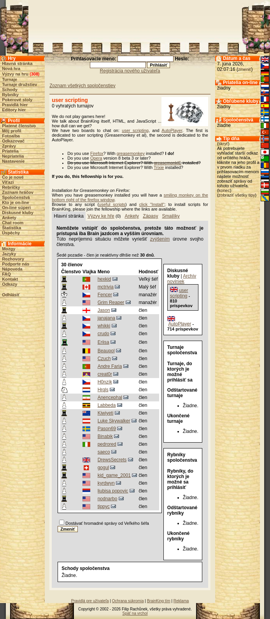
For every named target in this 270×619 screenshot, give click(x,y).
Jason (104, 310)
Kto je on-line (15, 202)
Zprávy (9, 146)
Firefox (96, 153)
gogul (103, 467)
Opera (96, 158)
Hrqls (103, 389)
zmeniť (244, 69)
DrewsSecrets (112, 459)
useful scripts (112, 204)
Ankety (9, 217)
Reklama (181, 601)
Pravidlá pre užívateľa (90, 601)
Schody (10, 89)
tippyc (104, 506)
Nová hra (11, 68)
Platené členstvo (19, 125)
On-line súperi (16, 207)
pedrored (107, 444)
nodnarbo (107, 498)
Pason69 (107, 428)
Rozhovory (13, 259)
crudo (103, 333)
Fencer (105, 294)
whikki (104, 326)
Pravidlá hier (15, 104)
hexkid (104, 279)
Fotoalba (11, 136)
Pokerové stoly (17, 99)
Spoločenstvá (16, 197)
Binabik (105, 436)
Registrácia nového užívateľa (130, 71)
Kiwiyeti (106, 413)
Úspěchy (11, 232)
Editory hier (14, 109)
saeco (104, 452)
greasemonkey (131, 153)
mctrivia (106, 287)
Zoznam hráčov (17, 192)
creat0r (105, 374)
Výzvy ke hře (101, 216)
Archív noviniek (181, 278)
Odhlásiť (11, 294)
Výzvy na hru (15, 74)
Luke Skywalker (114, 421)
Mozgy (8, 248)
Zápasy (150, 216)
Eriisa (103, 342)
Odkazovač (13, 141)
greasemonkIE (167, 162)
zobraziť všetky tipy (237, 195)
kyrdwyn (106, 483)
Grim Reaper (111, 302)
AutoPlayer (171, 130)
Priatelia (10, 151)
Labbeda (107, 405)
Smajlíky (170, 216)
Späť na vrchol (135, 613)
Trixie (159, 167)
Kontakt (10, 279)
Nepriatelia (13, 156)
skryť (223, 143)
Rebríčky (11, 187)
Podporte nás (15, 264)
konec (224, 190)
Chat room (12, 222)
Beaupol (106, 350)
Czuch (104, 358)
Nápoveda (12, 269)
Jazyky (9, 253)
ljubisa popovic (113, 491)
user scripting (135, 130)
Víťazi (8, 182)
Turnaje (9, 79)
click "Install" (152, 204)
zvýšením (160, 239)
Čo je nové (13, 177)
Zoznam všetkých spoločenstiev (82, 85)
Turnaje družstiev (19, 84)
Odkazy (9, 284)
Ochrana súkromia (128, 601)
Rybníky (10, 94)
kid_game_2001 (114, 475)
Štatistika (11, 227)
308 (34, 74)
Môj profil (11, 130)
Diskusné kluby (17, 212)
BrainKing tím (158, 601)
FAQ (6, 274)
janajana (106, 318)
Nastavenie (13, 161)
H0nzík (105, 382)
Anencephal (110, 397)
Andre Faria (110, 366)
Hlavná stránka (17, 63)
